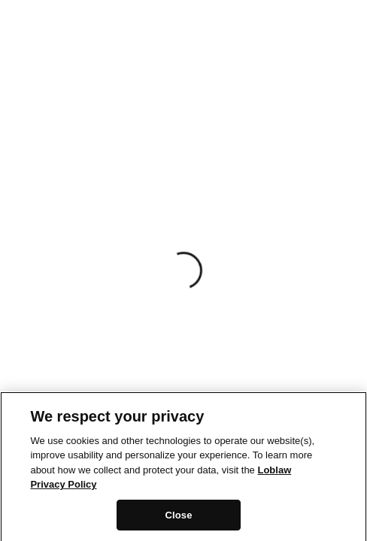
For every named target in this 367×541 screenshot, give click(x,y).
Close (178, 518)
